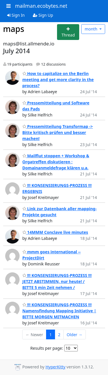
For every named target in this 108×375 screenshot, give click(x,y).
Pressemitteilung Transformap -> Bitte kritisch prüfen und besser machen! (57, 132)
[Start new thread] (68, 32)
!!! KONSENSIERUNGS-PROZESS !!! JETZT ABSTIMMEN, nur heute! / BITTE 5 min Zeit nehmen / (57, 281)
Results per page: (46, 348)
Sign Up (43, 15)
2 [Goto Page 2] (59, 334)
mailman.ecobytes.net (41, 5)
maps (13, 28)
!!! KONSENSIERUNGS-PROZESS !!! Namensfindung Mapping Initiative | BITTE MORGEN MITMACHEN (59, 310)
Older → (74, 334)
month (91, 29)
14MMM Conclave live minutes (55, 232)
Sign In (16, 15)
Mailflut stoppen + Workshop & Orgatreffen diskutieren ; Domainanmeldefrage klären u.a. (55, 162)
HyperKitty (55, 367)
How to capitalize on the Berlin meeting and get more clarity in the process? (58, 79)
